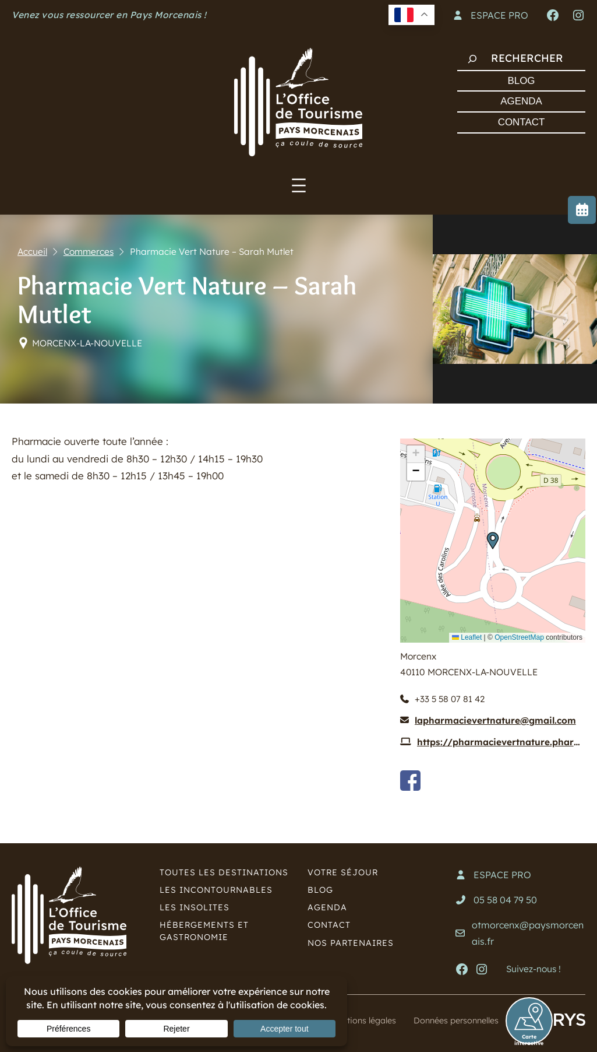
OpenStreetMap (519, 637)
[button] (492, 540)
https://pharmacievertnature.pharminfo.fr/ (501, 742)
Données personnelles (453, 1020)
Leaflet (467, 637)
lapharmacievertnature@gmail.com (495, 721)
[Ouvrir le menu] (298, 185)
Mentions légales (354, 1020)
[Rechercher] (472, 59)
